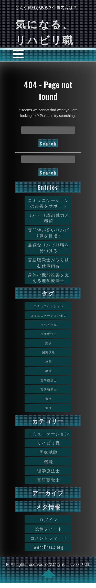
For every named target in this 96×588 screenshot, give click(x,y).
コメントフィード (48, 538)
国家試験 (48, 452)
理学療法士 (48, 470)
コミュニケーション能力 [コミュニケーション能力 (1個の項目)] (48, 315)
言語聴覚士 (48, 480)
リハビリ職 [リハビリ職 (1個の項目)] (48, 324)
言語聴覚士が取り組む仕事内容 (48, 262)
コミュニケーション (48, 433)
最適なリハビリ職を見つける (48, 248)
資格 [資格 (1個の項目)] (48, 398)
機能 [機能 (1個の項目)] (48, 371)
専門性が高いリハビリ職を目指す (48, 233)
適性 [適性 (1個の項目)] (48, 408)
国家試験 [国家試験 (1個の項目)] (48, 352)
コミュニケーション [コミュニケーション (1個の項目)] (49, 306)
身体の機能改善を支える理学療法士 (48, 277)
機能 (48, 461)
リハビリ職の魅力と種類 (48, 218)
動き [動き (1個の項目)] (48, 343)
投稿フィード (48, 529)
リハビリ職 (48, 443)
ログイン (48, 519)
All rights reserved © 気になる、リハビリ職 (50, 570)
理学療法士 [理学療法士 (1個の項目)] (48, 380)
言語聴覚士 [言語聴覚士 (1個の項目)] (48, 389)
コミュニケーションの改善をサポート (48, 203)
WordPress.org (49, 547)
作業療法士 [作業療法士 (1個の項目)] (48, 334)
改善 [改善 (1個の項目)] (48, 361)
